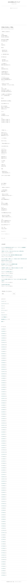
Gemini (2, 305)
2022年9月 (3, 429)
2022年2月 (3, 445)
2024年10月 (3, 373)
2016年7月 (3, 566)
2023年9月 (3, 402)
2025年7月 (3, 353)
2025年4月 (3, 360)
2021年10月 (3, 454)
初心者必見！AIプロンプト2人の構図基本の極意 (9, 264)
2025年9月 (3, 349)
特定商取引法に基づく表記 (10, 581)
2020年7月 (3, 487)
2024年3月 (3, 389)
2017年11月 (3, 532)
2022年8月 (3, 431)
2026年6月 (3, 329)
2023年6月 (3, 409)
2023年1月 (3, 420)
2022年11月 (3, 425)
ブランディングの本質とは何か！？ (7, 271)
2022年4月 (3, 440)
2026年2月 (3, 337)
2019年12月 (3, 503)
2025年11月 (3, 344)
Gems (2, 308)
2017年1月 (3, 552)
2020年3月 (3, 496)
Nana (2, 312)
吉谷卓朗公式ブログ (14, 2)
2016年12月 (3, 555)
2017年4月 (3, 546)
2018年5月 (3, 519)
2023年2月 (3, 418)
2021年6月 (3, 463)
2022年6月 (3, 436)
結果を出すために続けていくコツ (6, 275)
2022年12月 (3, 423)
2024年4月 (3, 387)
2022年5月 (3, 438)
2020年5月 (3, 492)
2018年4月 (3, 521)
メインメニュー (14, 8)
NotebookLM (3, 314)
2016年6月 (3, 568)
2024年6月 (3, 382)
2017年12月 (3, 530)
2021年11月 (3, 452)
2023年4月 (3, 414)
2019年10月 (3, 505)
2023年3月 (3, 416)
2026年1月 (3, 340)
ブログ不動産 (3, 317)
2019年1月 (3, 514)
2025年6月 (3, 355)
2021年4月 (3, 467)
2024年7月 (3, 380)
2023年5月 (3, 411)
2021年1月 (3, 474)
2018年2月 (3, 525)
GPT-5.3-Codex (3, 310)
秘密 (2, 321)
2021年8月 (3, 458)
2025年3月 (3, 362)
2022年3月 (3, 443)
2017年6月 (3, 541)
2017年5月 (3, 543)
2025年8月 (3, 351)
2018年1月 (3, 528)
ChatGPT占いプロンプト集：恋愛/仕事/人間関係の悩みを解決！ (12, 254)
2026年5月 (3, 331)
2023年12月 (3, 396)
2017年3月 (3, 548)
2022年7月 (3, 434)
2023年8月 (3, 405)
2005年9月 (3, 575)
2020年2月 (3, 499)
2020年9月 (3, 483)
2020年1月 (3, 501)
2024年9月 (3, 376)
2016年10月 (3, 559)
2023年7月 (3, 407)
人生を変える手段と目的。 (5, 284)
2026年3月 (3, 335)
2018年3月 (3, 523)
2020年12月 (3, 476)
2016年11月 (3, 557)
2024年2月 (3, 391)
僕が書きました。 (4, 319)
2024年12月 (3, 369)
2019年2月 (3, 512)
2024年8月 (3, 378)
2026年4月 (3, 333)
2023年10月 (3, 400)
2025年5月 (3, 358)
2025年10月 (3, 346)
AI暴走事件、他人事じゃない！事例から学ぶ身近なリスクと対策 (12, 267)
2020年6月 (3, 490)
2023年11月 (3, 398)
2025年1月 (3, 367)
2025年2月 (3, 364)
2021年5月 (3, 465)
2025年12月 (3, 342)
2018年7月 (3, 516)
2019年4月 (3, 510)
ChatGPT (2, 301)
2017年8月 (3, 537)
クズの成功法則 (24, 238)
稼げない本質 (3, 238)
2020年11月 (3, 478)
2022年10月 (3, 427)
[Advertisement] (14, 16)
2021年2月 (3, 472)
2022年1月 (3, 447)
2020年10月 (3, 481)
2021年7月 (3, 461)
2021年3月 (3, 470)
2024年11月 (3, 371)
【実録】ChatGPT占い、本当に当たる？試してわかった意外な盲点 (12, 251)
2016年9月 (3, 561)
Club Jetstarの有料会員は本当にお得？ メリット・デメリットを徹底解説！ (13, 247)
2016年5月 (3, 570)
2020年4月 (3, 494)
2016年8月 (3, 563)
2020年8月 (3, 485)
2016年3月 (3, 572)
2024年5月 (3, 384)
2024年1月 (3, 393)
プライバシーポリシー (18, 581)
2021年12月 (3, 449)
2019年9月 (3, 508)
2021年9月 (3, 456)
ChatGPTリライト (4, 303)
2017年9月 (3, 534)
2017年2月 (3, 550)
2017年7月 (3, 539)
